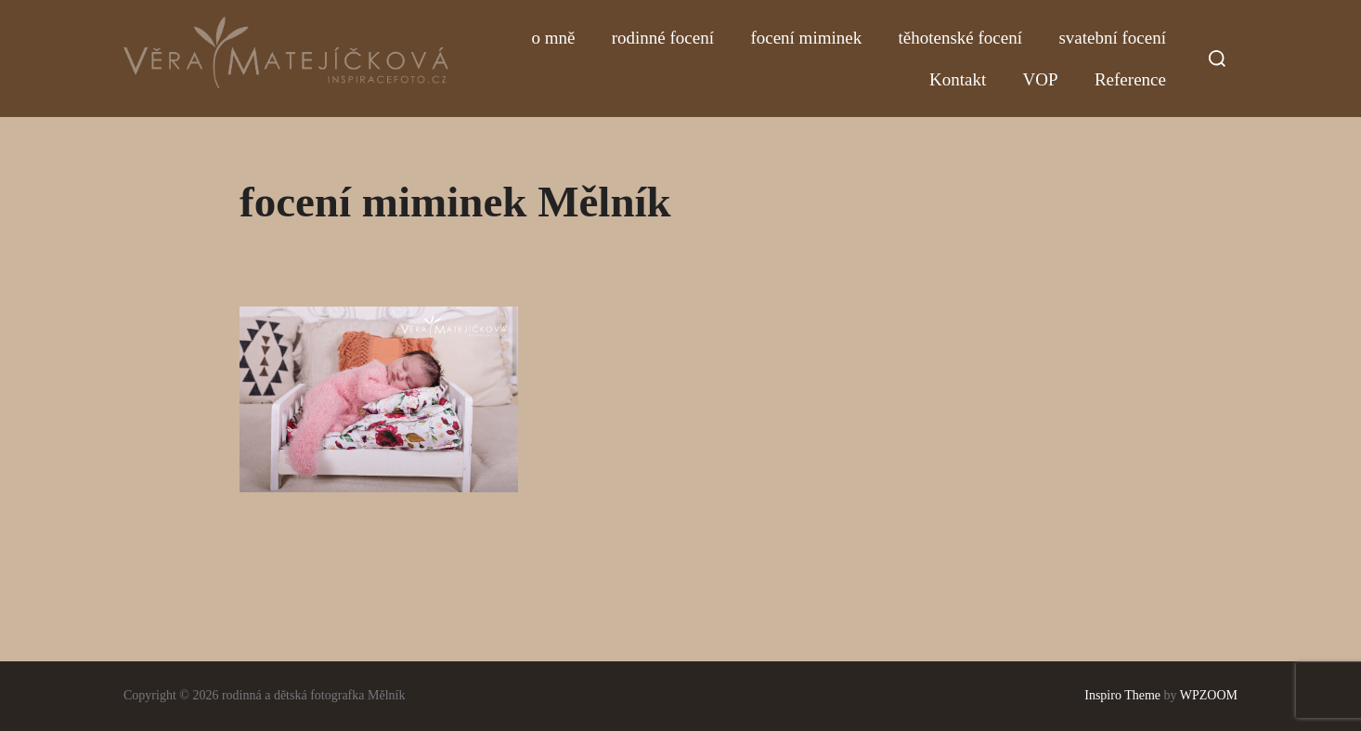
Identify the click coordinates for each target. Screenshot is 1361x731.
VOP (1040, 79)
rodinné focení (663, 37)
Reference (1130, 79)
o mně (553, 37)
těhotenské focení (960, 37)
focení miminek (806, 37)
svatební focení (1112, 37)
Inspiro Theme (1122, 695)
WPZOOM (1209, 695)
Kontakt (957, 79)
